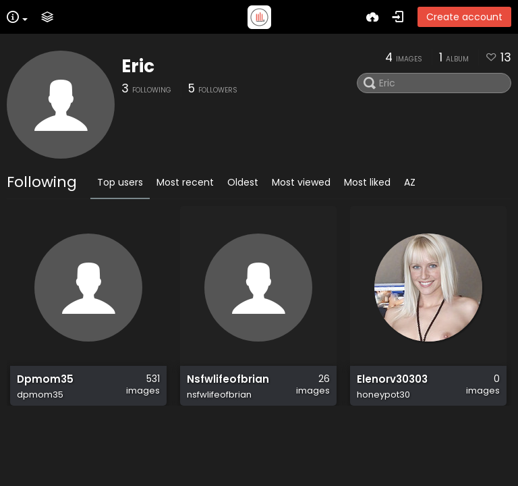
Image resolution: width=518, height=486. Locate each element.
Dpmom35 (45, 386)
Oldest (242, 182)
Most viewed (301, 182)
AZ (409, 182)
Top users (120, 182)
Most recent (185, 182)
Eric (137, 66)
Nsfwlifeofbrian (228, 386)
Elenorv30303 (392, 386)
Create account (464, 17)
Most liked (367, 182)
